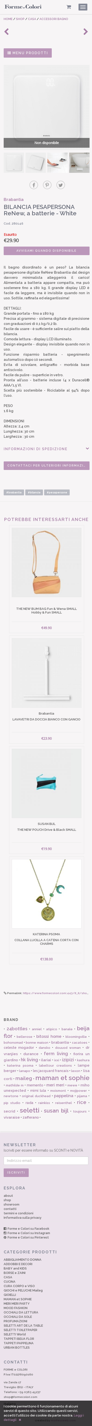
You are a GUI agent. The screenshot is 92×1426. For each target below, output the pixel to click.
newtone (11, 1096)
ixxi (56, 1060)
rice (81, 1102)
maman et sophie (62, 1078)
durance (31, 1054)
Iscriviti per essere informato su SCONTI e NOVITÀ (46, 1147)
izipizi (68, 1059)
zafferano (31, 1117)
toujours (80, 1111)
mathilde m (15, 1085)
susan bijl (56, 1110)
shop (7, 1200)
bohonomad (13, 1042)
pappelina (63, 1095)
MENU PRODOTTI (27, 53)
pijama (82, 1096)
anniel (37, 1029)
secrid (9, 1111)
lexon (75, 1071)
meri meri (55, 1085)
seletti (29, 1110)
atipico (51, 1029)
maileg (23, 1078)
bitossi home (48, 1036)
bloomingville (76, 1037)
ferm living (56, 1053)
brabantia (60, 1042)
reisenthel (63, 1103)
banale (67, 1029)
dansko (44, 1048)
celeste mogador (19, 1048)
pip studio (12, 1103)
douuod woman (68, 1048)
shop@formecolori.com (20, 1397)
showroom (11, 1204)
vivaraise (12, 1117)
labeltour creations (55, 1065)
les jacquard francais (50, 1071)
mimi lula (38, 1091)
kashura (83, 1060)
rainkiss (44, 1103)
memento (35, 1085)
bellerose (24, 1037)
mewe (72, 1085)
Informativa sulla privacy (22, 1217)
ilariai (46, 1060)
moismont (58, 1091)
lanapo (24, 1071)
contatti (10, 1209)
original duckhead (36, 1096)
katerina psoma (20, 1065)
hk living (29, 1059)
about (8, 1195)
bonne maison (37, 1042)
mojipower (78, 1091)
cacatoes (79, 1042)
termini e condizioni (18, 1213)
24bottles (17, 1028)
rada (29, 1103)
